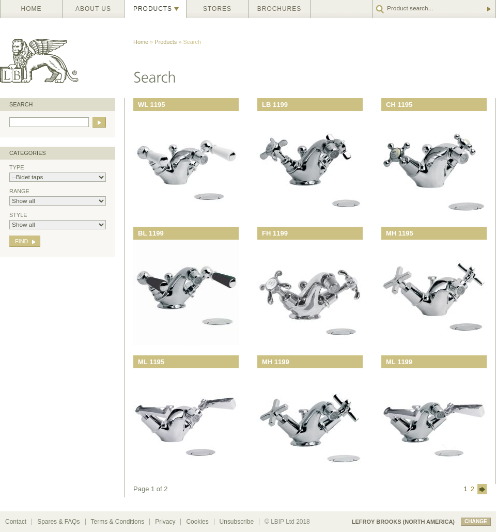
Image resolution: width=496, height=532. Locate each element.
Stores (217, 8)
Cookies (197, 521)
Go (488, 9)
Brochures (279, 8)
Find (21, 241)
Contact (15, 521)
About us (93, 8)
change (475, 521)
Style (57, 220)
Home (31, 8)
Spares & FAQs (58, 521)
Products (152, 8)
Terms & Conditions (118, 521)
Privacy (165, 521)
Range (57, 197)
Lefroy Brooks (62, 58)
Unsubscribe (237, 521)
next (482, 489)
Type (57, 173)
